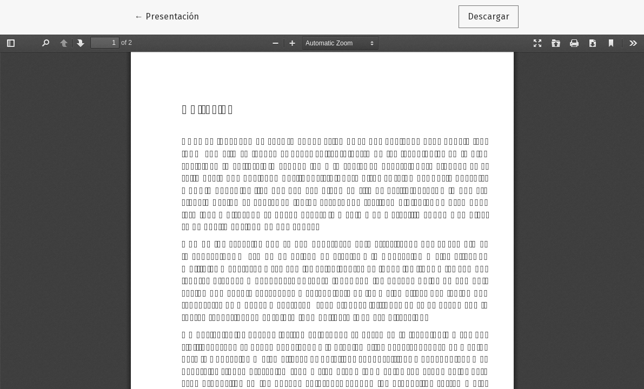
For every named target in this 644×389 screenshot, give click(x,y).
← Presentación (171, 16)
